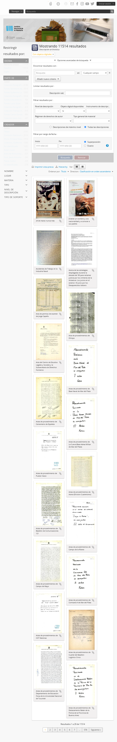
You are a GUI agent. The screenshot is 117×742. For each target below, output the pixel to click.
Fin (60, 141)
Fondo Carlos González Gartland (18, 115)
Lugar (7, 175)
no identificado (11, 165)
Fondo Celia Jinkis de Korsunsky (18, 100)
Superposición (92, 142)
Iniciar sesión (105, 3)
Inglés (6, 72)
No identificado (11, 147)
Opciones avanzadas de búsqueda (72, 60)
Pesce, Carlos (10, 161)
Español (7, 68)
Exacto (89, 145)
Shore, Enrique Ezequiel (14, 139)
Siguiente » (96, 729)
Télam (6, 132)
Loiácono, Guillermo (13, 143)
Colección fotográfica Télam (16, 85)
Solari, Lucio (9, 150)
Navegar (15, 11)
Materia (8, 180)
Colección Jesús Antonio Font (17, 118)
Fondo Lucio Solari (12, 104)
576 (85, 729)
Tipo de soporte (13, 197)
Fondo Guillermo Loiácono (16, 93)
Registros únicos (11, 65)
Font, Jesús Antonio (12, 158)
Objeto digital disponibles (72, 106)
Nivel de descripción (11, 190)
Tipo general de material (84, 116)
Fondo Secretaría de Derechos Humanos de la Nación (28, 89)
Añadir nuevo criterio (48, 79)
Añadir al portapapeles (60, 221)
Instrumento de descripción (98, 106)
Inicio (37, 141)
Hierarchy (61, 166)
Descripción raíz (57, 93)
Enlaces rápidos (66, 4)
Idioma (8, 60)
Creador (9, 124)
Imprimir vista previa (42, 166)
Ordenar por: (54, 171)
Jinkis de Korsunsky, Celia (15, 154)
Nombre (9, 171)
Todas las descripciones (96, 127)
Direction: (74, 171)
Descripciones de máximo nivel (65, 127)
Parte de (9, 78)
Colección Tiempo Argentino (16, 111)
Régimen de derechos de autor (49, 116)
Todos (7, 82)
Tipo (6, 184)
